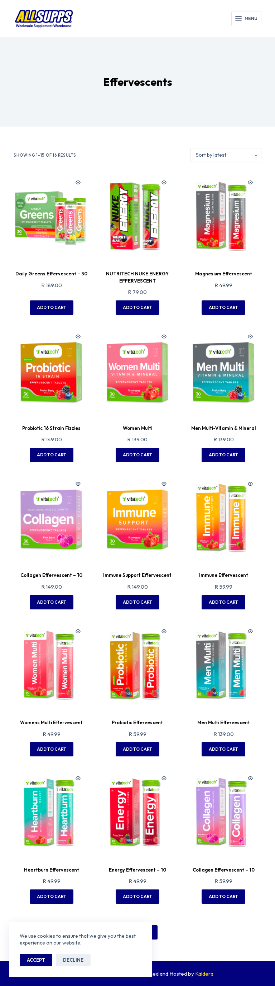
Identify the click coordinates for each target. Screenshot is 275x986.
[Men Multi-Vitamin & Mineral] (223, 370)
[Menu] (246, 18)
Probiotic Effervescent (137, 722)
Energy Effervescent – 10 (137, 870)
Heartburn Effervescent (51, 870)
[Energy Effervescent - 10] (137, 812)
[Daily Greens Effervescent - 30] (51, 216)
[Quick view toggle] (78, 182)
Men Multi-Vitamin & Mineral (223, 428)
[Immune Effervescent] (223, 518)
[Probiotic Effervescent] (137, 665)
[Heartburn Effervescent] (51, 812)
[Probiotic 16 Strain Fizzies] (51, 370)
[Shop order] (225, 155)
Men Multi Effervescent (223, 722)
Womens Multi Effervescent (51, 722)
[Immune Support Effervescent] (137, 518)
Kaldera (204, 973)
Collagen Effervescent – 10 (51, 575)
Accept (36, 960)
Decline (73, 960)
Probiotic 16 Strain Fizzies (51, 428)
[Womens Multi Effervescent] (51, 665)
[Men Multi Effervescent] (223, 665)
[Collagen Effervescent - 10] (51, 518)
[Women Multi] (137, 370)
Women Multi (137, 428)
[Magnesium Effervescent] (223, 216)
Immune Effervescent (223, 575)
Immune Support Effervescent (137, 575)
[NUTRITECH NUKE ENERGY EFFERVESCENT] (137, 216)
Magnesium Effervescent (223, 273)
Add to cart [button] (51, 307)
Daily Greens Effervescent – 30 (51, 273)
